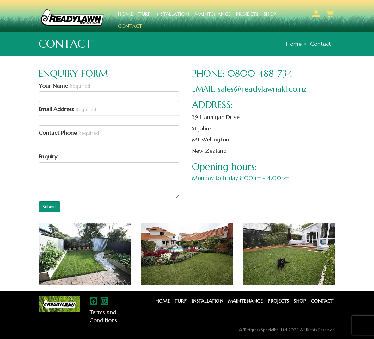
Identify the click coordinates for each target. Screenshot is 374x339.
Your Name (64, 85)
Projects (247, 14)
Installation (172, 14)
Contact (130, 26)
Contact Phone (69, 132)
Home (125, 14)
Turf (144, 14)
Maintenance (212, 14)
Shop (270, 14)
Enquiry (48, 156)
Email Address (67, 109)
